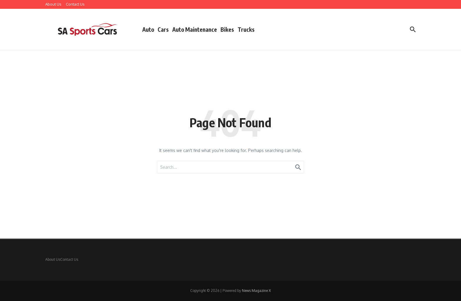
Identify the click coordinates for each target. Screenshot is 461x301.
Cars (163, 29)
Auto (148, 29)
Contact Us (75, 4)
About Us (53, 4)
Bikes (227, 29)
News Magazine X (256, 290)
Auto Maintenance (194, 29)
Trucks (246, 29)
